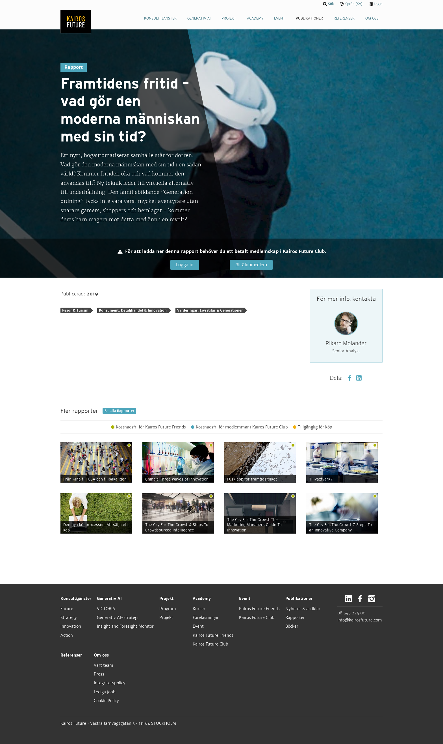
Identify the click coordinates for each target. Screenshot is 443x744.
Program (167, 609)
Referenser (71, 655)
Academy (202, 598)
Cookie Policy (106, 701)
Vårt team (103, 665)
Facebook (349, 378)
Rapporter (295, 617)
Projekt (166, 598)
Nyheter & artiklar (302, 609)
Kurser (199, 609)
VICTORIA (106, 609)
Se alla (119, 411)
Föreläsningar (206, 617)
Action (66, 635)
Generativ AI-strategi (117, 617)
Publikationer (298, 598)
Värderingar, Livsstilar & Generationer (210, 310)
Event (198, 626)
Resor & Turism (75, 310)
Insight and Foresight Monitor (125, 626)
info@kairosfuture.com (359, 620)
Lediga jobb (105, 691)
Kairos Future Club (210, 644)
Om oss (101, 655)
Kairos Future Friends (213, 635)
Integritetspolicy (109, 683)
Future (66, 609)
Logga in (184, 265)
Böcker (291, 626)
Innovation (70, 626)
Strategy (68, 617)
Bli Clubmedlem (250, 265)
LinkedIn (358, 378)
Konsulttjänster (75, 598)
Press (99, 674)
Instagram (371, 599)
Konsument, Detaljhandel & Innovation (133, 310)
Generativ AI (109, 598)
